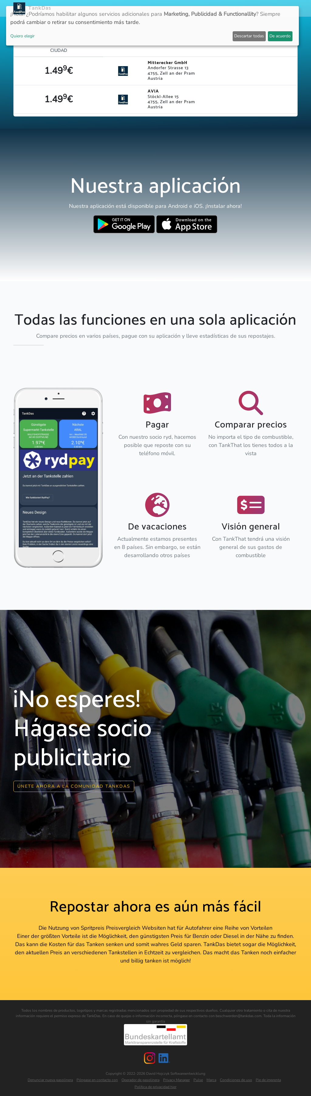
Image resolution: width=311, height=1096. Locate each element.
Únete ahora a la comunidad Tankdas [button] (73, 784)
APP (130, 8)
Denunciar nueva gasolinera (50, 1078)
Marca (211, 1078)
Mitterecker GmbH (167, 62)
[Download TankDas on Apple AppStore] (187, 224)
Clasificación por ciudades (190, 8)
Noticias (111, 8)
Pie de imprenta (268, 1078)
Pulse (198, 1078)
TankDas (38, 8)
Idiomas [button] (283, 8)
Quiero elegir (22, 36)
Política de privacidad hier (155, 1085)
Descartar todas (249, 36)
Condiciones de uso (236, 1078)
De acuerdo (280, 36)
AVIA (153, 91)
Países (146, 8)
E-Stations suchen (248, 8)
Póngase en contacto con (97, 1078)
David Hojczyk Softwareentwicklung (175, 1071)
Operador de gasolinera (140, 1078)
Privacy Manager (176, 1078)
